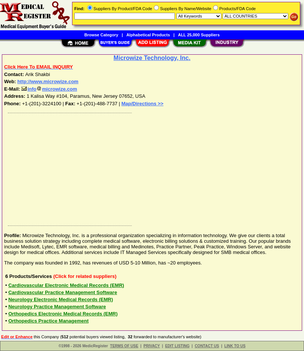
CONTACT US (207, 346)
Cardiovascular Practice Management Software (62, 292)
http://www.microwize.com (47, 81)
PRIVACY (151, 346)
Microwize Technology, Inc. (152, 58)
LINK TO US (234, 346)
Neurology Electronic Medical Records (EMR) (60, 299)
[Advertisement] (150, 167)
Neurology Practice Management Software (57, 306)
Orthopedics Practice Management (48, 321)
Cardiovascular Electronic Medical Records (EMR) (66, 285)
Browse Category (101, 35)
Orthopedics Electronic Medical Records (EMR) (62, 314)
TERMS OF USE (124, 346)
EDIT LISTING (177, 346)
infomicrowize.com (49, 89)
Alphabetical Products (148, 35)
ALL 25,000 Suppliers (199, 35)
